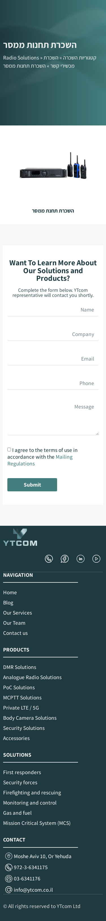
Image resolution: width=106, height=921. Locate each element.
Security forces (20, 782)
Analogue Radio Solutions (32, 677)
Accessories (16, 738)
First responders (22, 772)
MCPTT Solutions (22, 697)
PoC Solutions (19, 687)
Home (10, 592)
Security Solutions (24, 728)
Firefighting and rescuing (32, 792)
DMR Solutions (19, 667)
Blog (8, 602)
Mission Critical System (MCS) (37, 823)
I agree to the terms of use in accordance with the (42, 456)
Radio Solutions (21, 57)
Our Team (14, 622)
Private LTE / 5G (21, 707)
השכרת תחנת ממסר (53, 210)
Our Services (17, 612)
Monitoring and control (30, 802)
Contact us (15, 633)
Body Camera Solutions (30, 717)
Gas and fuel (17, 812)
